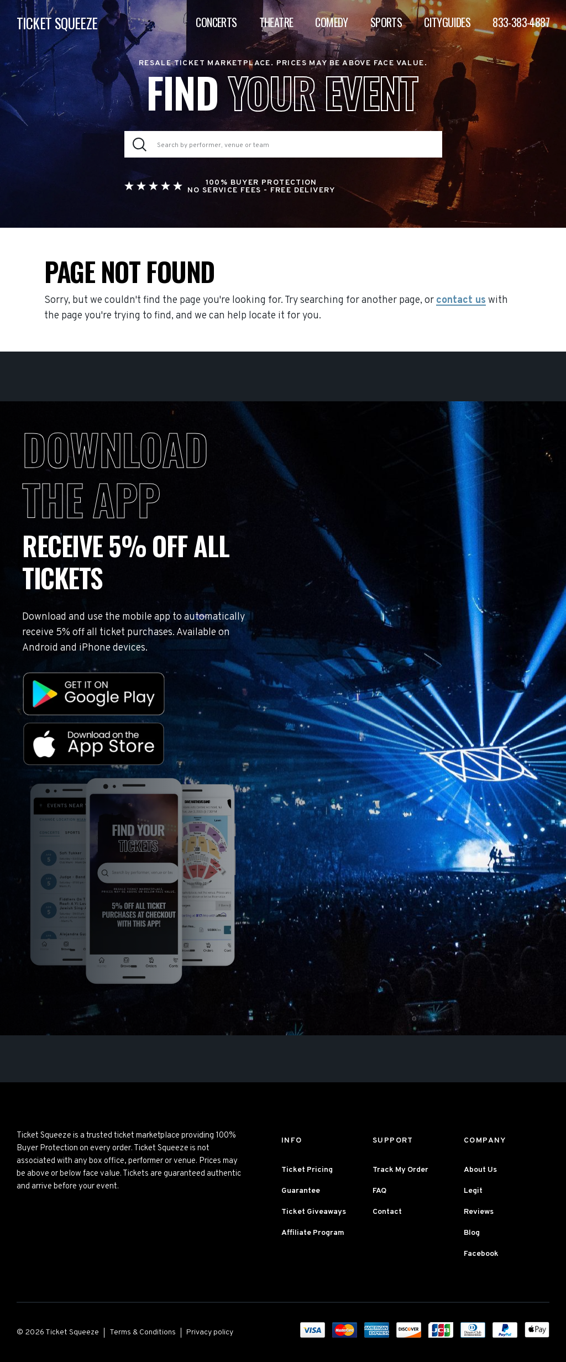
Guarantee (300, 1191)
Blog (472, 1233)
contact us (461, 301)
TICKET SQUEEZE (57, 23)
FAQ (379, 1191)
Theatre (276, 22)
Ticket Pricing (307, 1170)
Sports (386, 22)
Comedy (331, 22)
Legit (473, 1191)
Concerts (216, 22)
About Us (480, 1170)
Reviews (479, 1212)
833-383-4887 (520, 22)
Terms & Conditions (142, 1332)
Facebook (481, 1254)
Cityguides (447, 22)
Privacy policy (209, 1332)
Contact (387, 1212)
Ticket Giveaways (313, 1212)
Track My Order (400, 1170)
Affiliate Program (312, 1233)
